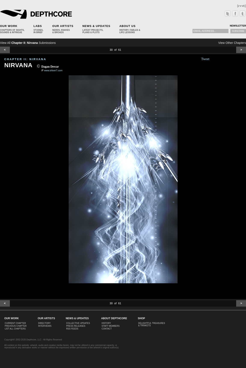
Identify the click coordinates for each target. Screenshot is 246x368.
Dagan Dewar (50, 66)
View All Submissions (28, 43)
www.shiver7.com (53, 70)
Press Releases (75, 326)
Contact (107, 329)
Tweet (205, 59)
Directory (44, 323)
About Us (127, 26)
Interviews (44, 326)
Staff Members (111, 326)
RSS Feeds (72, 329)
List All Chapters (15, 329)
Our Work (9, 26)
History (106, 323)
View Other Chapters (232, 43)
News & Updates (96, 26)
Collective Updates (78, 323)
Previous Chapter (16, 326)
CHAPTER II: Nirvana (25, 59)
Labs (37, 26)
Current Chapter (15, 323)
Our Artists (63, 26)
